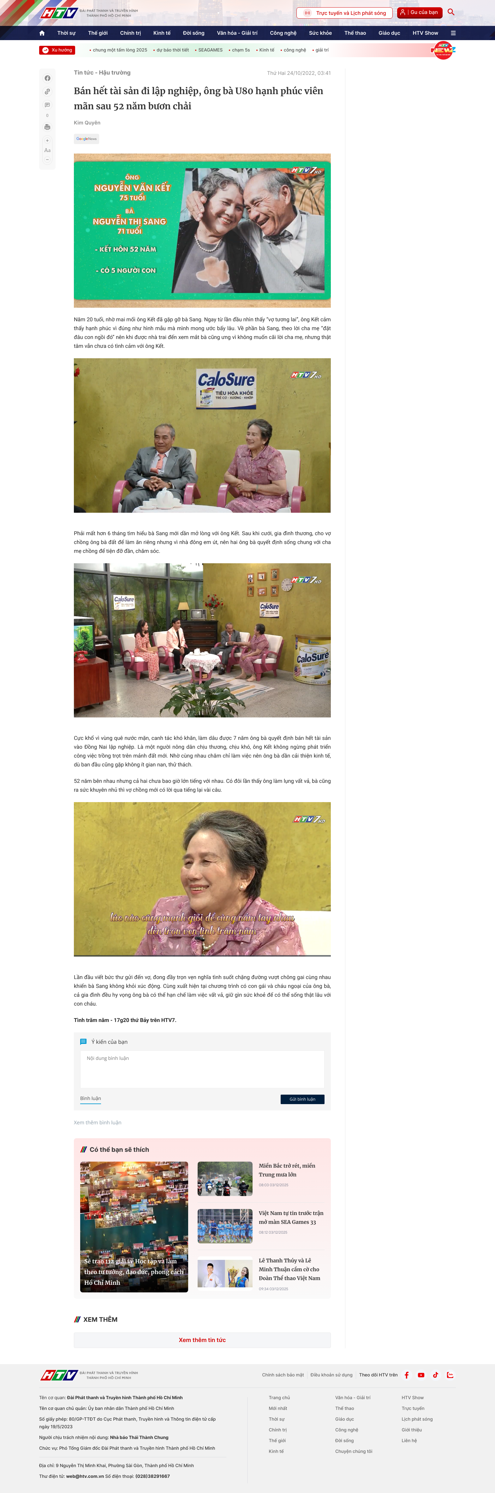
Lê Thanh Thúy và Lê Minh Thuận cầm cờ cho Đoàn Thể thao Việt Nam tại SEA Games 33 (289, 1270)
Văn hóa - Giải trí (237, 33)
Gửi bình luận (302, 1099)
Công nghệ (283, 33)
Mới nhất (278, 1408)
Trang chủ (279, 1397)
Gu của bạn (420, 13)
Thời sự (66, 33)
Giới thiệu (412, 1430)
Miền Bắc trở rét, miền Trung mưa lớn (287, 1170)
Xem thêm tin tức (202, 1340)
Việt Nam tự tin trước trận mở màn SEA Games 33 (291, 1217)
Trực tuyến (413, 1408)
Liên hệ (409, 1440)
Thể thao (355, 33)
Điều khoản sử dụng (332, 1375)
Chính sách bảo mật (283, 1375)
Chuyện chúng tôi (353, 1451)
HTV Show (425, 33)
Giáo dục (389, 33)
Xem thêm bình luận (98, 1122)
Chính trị (130, 33)
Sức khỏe (320, 33)
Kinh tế (162, 33)
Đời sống (194, 33)
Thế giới (98, 33)
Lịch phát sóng (417, 1419)
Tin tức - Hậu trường (102, 73)
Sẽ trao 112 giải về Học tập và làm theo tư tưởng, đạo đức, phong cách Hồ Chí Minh (133, 1272)
